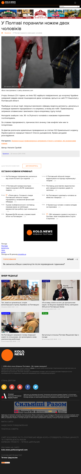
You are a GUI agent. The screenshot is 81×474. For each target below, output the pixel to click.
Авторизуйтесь (32, 166)
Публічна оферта (9, 429)
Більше (70, 259)
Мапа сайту (7, 421)
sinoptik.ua (22, 254)
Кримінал (6, 154)
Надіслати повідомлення (14, 425)
